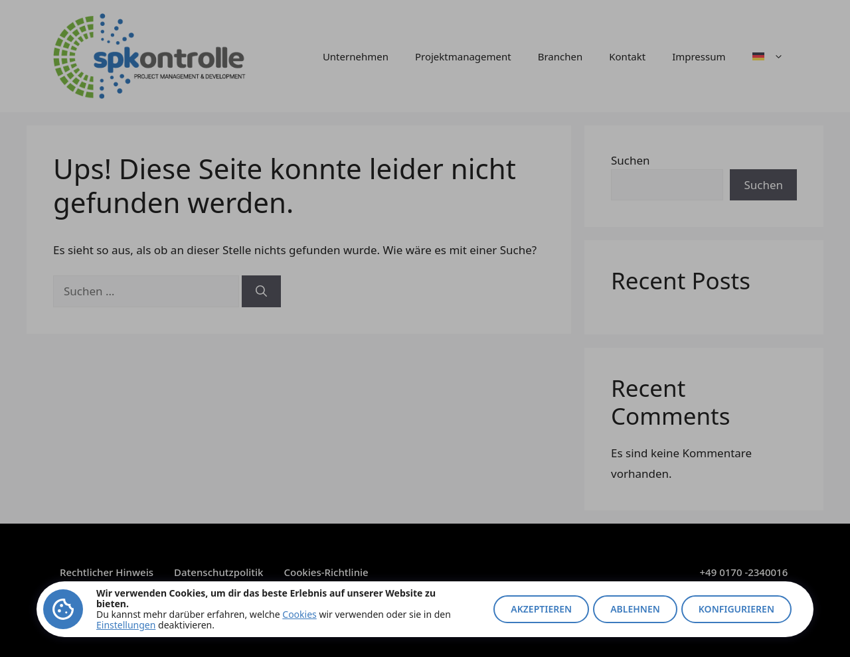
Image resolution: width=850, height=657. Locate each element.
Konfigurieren (736, 609)
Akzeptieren (541, 609)
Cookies (299, 614)
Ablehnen (635, 609)
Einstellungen (125, 625)
